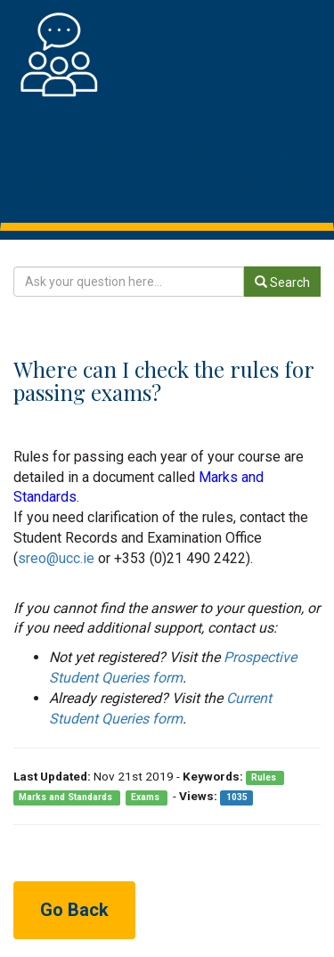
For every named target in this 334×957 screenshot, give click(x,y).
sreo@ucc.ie (56, 558)
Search (282, 282)
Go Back (74, 909)
